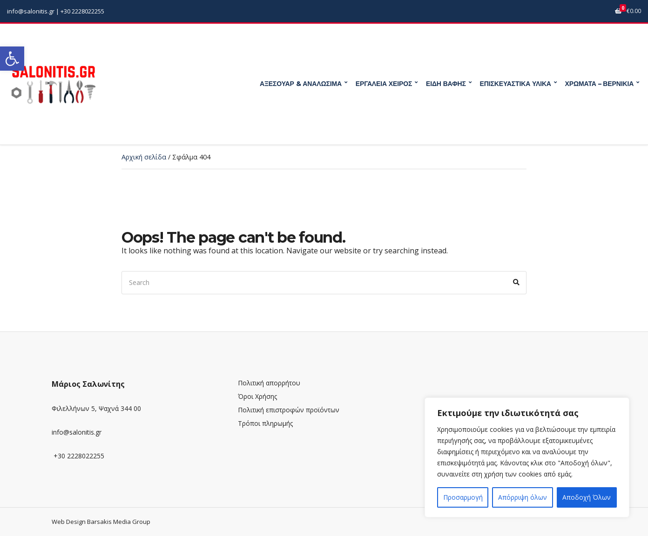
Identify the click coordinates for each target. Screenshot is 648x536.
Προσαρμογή (463, 497)
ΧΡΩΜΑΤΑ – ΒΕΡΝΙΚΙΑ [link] (599, 83)
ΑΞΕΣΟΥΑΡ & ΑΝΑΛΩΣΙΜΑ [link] (301, 83)
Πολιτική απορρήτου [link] (269, 382)
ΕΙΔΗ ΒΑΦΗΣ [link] (446, 83)
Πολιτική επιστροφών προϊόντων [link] (288, 409)
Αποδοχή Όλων (586, 497)
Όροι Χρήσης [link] (257, 396)
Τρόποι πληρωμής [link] (265, 423)
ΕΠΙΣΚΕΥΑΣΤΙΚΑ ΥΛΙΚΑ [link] (515, 83)
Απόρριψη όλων (522, 497)
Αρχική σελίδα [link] (144, 156)
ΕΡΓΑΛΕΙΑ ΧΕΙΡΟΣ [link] (384, 83)
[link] (12, 58)
